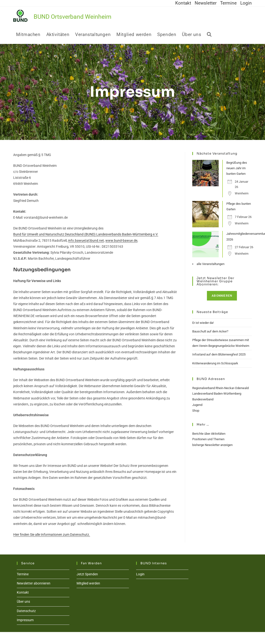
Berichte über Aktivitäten (208, 433)
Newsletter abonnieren (33, 583)
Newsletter (206, 3)
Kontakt (183, 3)
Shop (195, 410)
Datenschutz (26, 611)
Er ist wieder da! (203, 323)
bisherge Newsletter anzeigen (212, 445)
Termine (228, 3)
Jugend (197, 405)
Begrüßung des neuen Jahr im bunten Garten (236, 168)
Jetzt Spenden (87, 574)
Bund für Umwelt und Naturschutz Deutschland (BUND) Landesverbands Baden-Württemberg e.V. (85, 234)
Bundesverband (202, 399)
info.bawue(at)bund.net (86, 240)
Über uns (23, 601)
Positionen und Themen (208, 439)
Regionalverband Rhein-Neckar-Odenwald (220, 388)
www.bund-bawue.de (121, 240)
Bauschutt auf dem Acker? (210, 331)
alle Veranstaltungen (210, 264)
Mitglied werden (88, 583)
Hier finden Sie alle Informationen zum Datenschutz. (51, 534)
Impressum (25, 620)
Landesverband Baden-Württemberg (216, 393)
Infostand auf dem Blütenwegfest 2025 (219, 354)
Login (246, 3)
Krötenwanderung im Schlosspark (215, 363)
